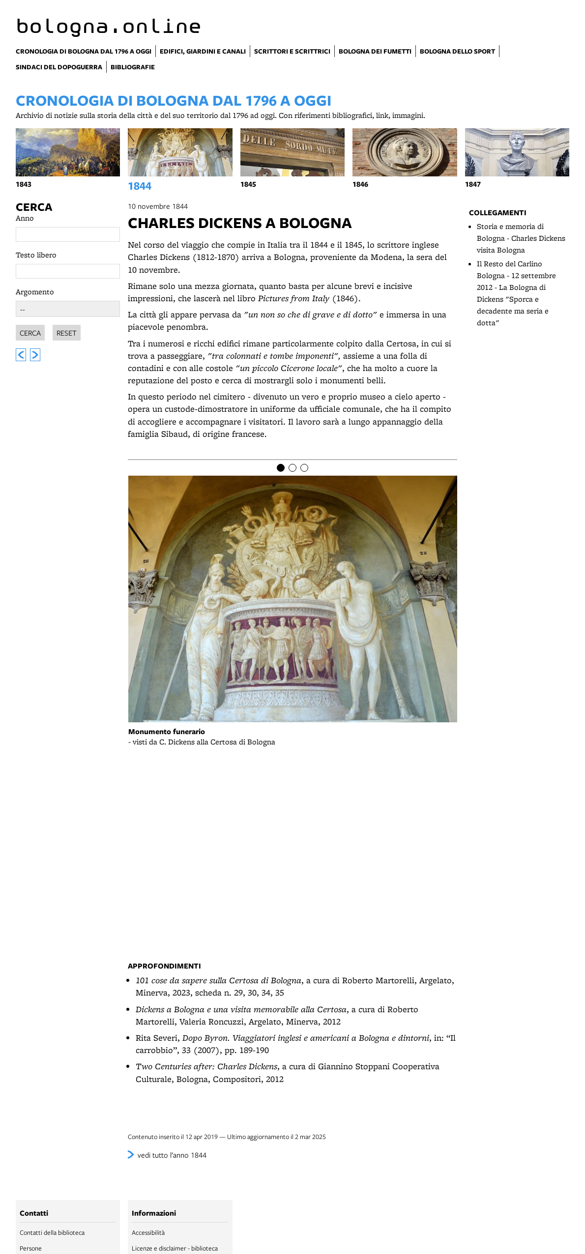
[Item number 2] (292, 468)
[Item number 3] (304, 468)
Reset (67, 331)
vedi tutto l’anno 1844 (172, 1155)
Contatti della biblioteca (52, 1232)
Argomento (35, 291)
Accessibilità (148, 1232)
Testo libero (36, 255)
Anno (25, 218)
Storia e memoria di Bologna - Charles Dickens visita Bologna (521, 238)
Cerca (34, 207)
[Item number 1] (281, 468)
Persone (31, 1248)
